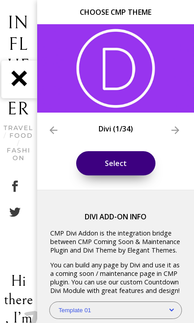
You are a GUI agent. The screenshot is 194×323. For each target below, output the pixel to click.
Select (116, 163)
